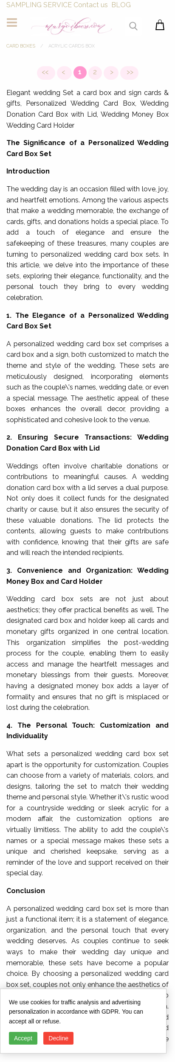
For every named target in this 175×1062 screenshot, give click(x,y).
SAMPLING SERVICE (39, 5)
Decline (58, 1038)
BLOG (121, 5)
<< (46, 72)
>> (129, 72)
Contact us (90, 5)
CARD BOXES (20, 46)
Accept (23, 1038)
